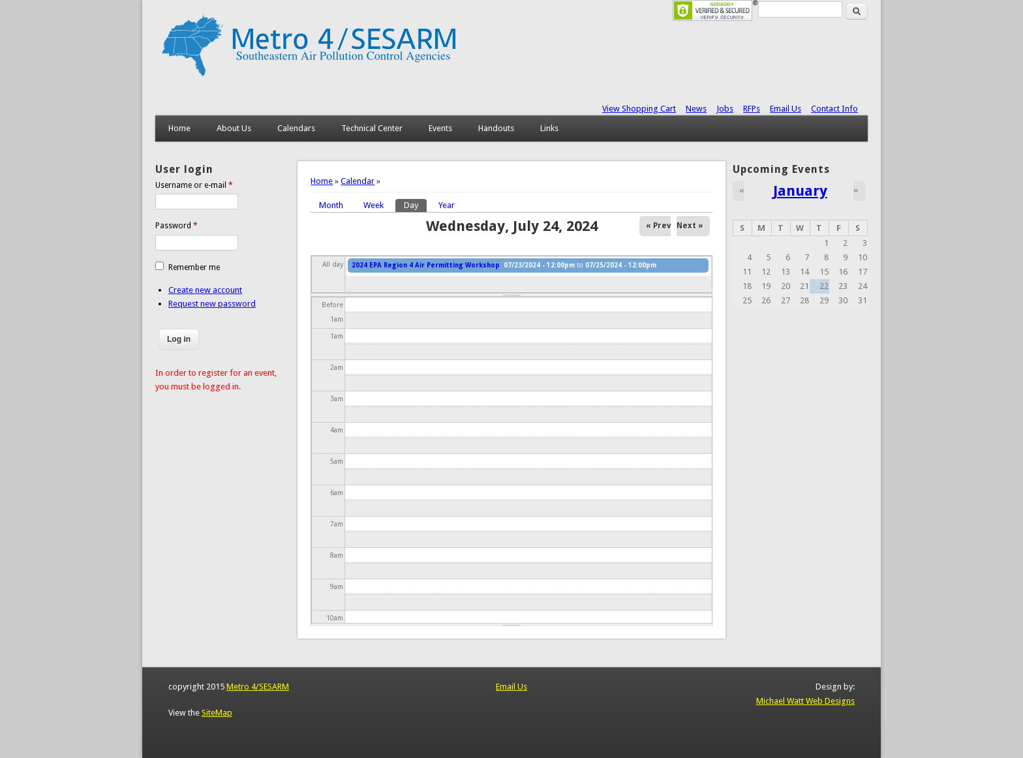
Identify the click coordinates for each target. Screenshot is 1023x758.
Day (415, 204)
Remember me (194, 267)
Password (176, 225)
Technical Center (372, 128)
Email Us (785, 109)
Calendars (296, 128)
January (800, 190)
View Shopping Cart (639, 109)
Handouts (496, 128)
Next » (690, 225)
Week (373, 205)
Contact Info (834, 109)
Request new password (212, 304)
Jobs (724, 109)
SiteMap (217, 713)
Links (549, 128)
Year (446, 205)
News (696, 109)
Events (440, 128)
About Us (234, 128)
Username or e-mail (194, 185)
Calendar (357, 181)
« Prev (658, 225)
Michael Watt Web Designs (805, 701)
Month (331, 205)
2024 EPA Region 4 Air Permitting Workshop (426, 265)
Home (179, 128)
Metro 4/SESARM (257, 686)
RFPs (751, 109)
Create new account (205, 290)
